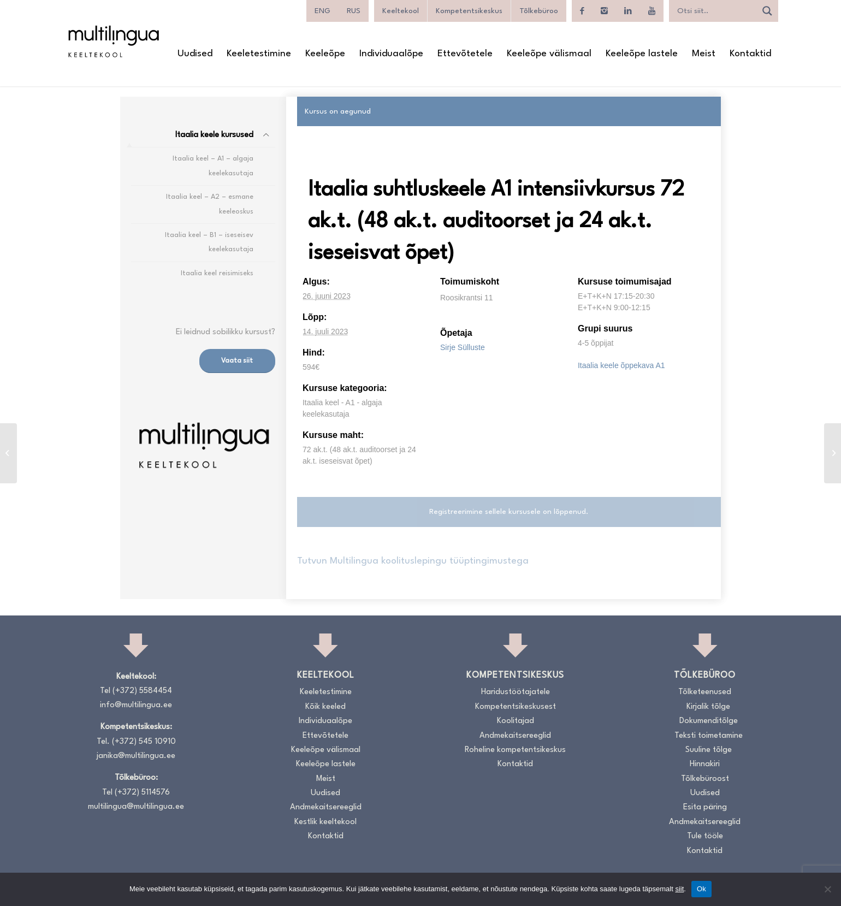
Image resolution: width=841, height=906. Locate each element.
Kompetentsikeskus (469, 11)
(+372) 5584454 (142, 691)
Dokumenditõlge (708, 721)
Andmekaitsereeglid (326, 807)
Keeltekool (400, 11)
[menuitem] (322, 11)
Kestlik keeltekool (325, 822)
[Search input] (715, 11)
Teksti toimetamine (708, 736)
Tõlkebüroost (705, 779)
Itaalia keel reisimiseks (217, 273)
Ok (701, 889)
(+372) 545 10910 (144, 742)
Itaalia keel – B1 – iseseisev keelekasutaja (209, 242)
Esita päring (705, 807)
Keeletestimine (326, 692)
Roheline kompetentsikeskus (515, 750)
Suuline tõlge (708, 750)
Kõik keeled (325, 707)
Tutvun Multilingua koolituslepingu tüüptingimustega (413, 561)
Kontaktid (325, 836)
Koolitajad (515, 721)
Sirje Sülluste (462, 347)
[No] (827, 889)
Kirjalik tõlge (708, 707)
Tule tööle (705, 836)
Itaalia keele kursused (214, 135)
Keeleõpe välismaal (325, 750)
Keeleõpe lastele (326, 764)
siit (679, 889)
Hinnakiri (705, 764)
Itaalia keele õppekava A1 (621, 365)
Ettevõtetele (325, 736)
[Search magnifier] (767, 11)
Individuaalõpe (325, 721)
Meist (325, 779)
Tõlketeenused (704, 692)
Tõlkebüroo (538, 11)
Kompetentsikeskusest (515, 707)
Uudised (325, 793)
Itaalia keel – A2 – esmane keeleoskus (209, 204)
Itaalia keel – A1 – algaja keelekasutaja (213, 165)
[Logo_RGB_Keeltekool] (113, 41)
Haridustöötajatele (515, 692)
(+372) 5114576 (142, 793)
